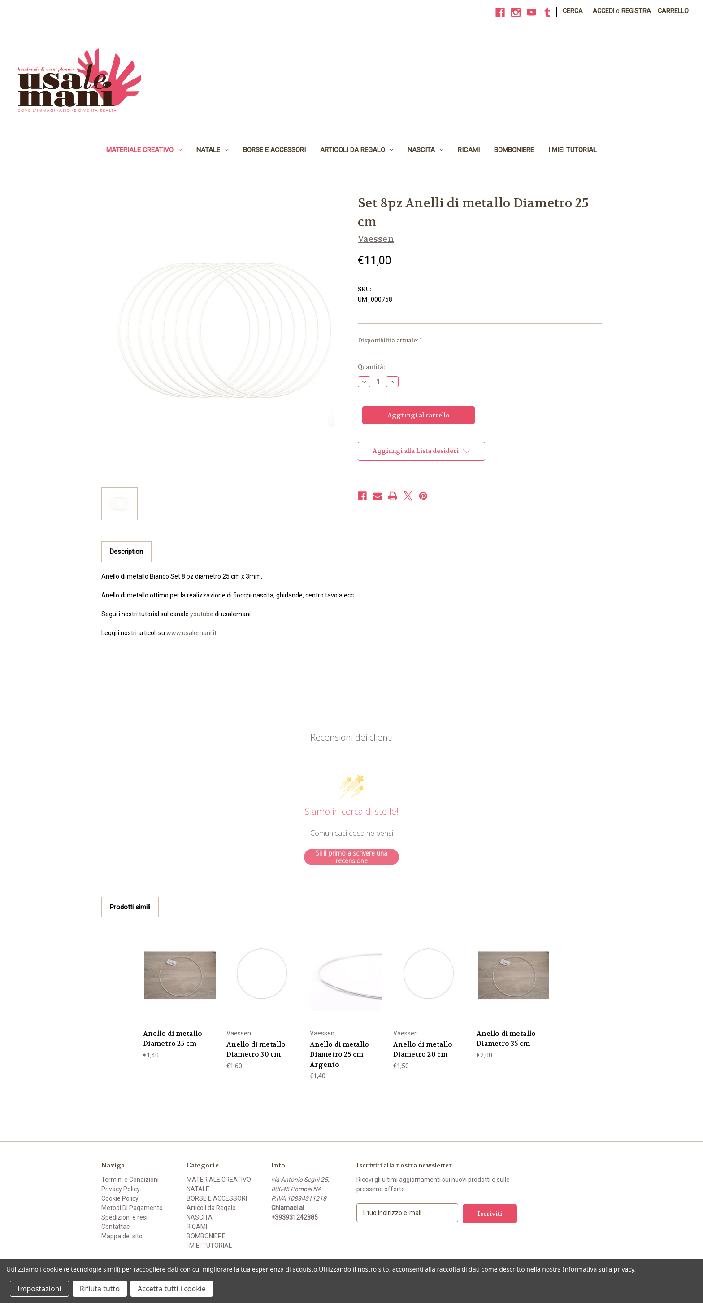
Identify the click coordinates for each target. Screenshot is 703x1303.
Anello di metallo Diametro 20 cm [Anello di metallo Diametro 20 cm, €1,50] (422, 1049)
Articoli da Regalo (357, 150)
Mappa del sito (122, 1236)
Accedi (603, 10)
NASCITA (425, 150)
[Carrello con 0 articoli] (673, 11)
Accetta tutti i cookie (172, 1289)
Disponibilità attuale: (390, 340)
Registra (636, 10)
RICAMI (469, 150)
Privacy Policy (120, 1189)
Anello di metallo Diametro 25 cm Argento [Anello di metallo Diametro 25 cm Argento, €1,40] (339, 1054)
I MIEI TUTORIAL (572, 150)
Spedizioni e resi (124, 1217)
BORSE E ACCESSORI (274, 150)
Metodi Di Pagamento (132, 1207)
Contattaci (116, 1226)
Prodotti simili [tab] (130, 907)
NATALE (212, 150)
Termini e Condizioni (130, 1179)
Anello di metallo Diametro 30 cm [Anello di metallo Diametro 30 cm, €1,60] (256, 1049)
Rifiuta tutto (100, 1289)
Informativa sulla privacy (598, 1269)
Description (126, 552)
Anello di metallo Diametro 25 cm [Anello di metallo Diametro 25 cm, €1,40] (172, 1039)
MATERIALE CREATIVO (144, 150)
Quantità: (371, 367)
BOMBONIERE (514, 150)
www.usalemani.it (191, 632)
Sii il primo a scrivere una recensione (351, 857)
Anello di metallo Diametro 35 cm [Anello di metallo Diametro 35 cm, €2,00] (506, 1039)
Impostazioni (39, 1289)
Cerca (573, 10)
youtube (202, 614)
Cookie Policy (120, 1198)
